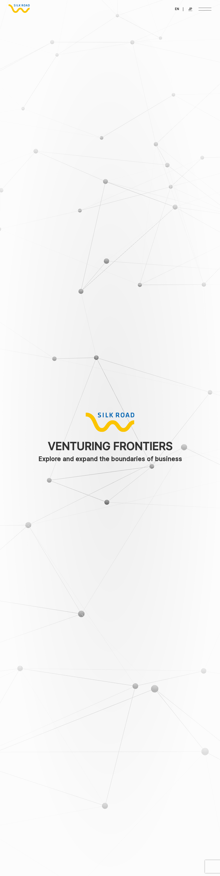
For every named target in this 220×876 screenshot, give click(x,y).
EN (177, 9)
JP (190, 9)
